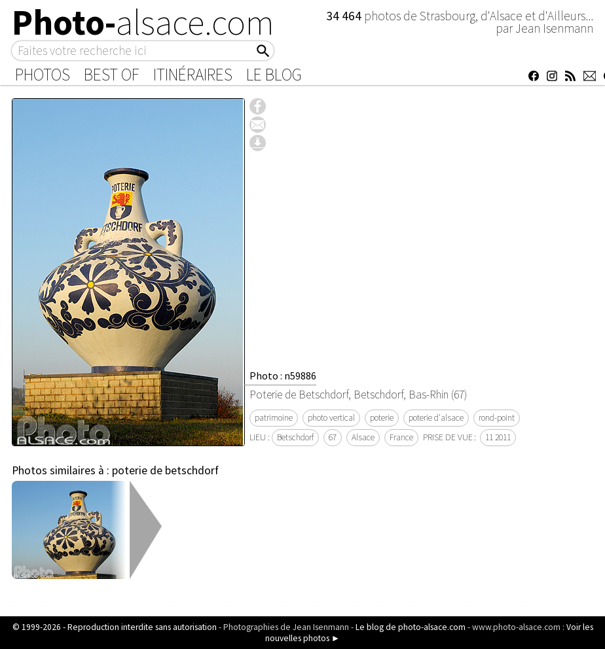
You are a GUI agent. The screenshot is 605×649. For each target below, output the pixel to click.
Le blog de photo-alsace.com (411, 627)
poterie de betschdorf (165, 470)
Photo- (143, 22)
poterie (382, 417)
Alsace (363, 437)
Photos (42, 74)
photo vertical (331, 417)
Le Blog (274, 74)
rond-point (497, 417)
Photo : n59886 (282, 375)
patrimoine (274, 417)
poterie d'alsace (436, 417)
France (401, 437)
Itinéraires (192, 74)
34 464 (345, 16)
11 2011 (498, 437)
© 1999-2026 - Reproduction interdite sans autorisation (114, 627)
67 (333, 437)
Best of (111, 74)
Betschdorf (295, 437)
